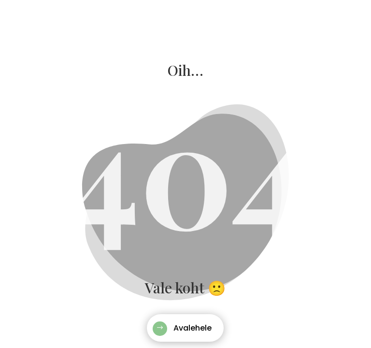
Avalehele (192, 328)
